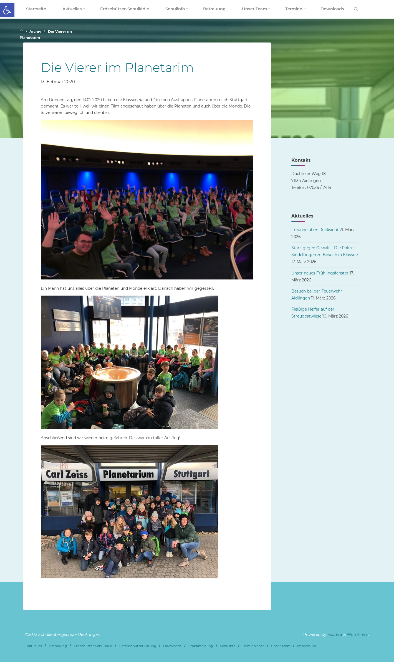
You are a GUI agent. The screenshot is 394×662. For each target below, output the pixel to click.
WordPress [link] (357, 634)
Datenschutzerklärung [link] (137, 646)
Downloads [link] (172, 646)
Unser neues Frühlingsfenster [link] (319, 273)
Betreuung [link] (58, 646)
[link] (7, 10)
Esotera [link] (334, 634)
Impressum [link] (306, 646)
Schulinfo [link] (227, 646)
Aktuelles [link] (34, 646)
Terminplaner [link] (253, 646)
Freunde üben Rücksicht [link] (315, 229)
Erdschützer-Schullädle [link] (93, 646)
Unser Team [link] (281, 646)
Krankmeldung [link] (200, 646)
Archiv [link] (35, 31)
